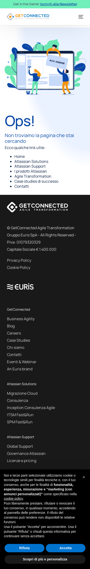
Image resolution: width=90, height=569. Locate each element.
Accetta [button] (66, 548)
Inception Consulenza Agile (31, 407)
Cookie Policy (18, 267)
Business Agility (21, 318)
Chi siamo (15, 347)
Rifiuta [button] (24, 548)
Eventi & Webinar (21, 361)
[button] (84, 477)
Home (19, 156)
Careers (14, 333)
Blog (11, 326)
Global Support (20, 446)
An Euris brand (19, 369)
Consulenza (17, 400)
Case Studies (18, 340)
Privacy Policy (19, 260)
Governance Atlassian (26, 453)
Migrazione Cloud (22, 393)
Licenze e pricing (21, 460)
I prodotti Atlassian (30, 171)
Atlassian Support (30, 166)
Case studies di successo (36, 181)
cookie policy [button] (13, 498)
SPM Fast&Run (20, 422)
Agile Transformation (32, 176)
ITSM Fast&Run (20, 414)
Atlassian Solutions (31, 161)
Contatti (21, 186)
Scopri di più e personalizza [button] (45, 559)
